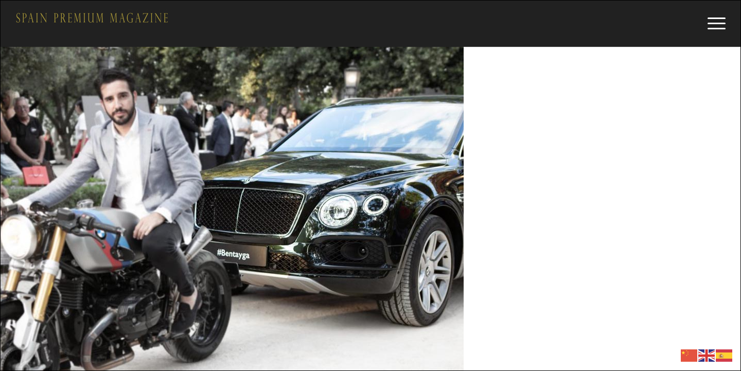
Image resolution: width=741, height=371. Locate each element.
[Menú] (713, 24)
